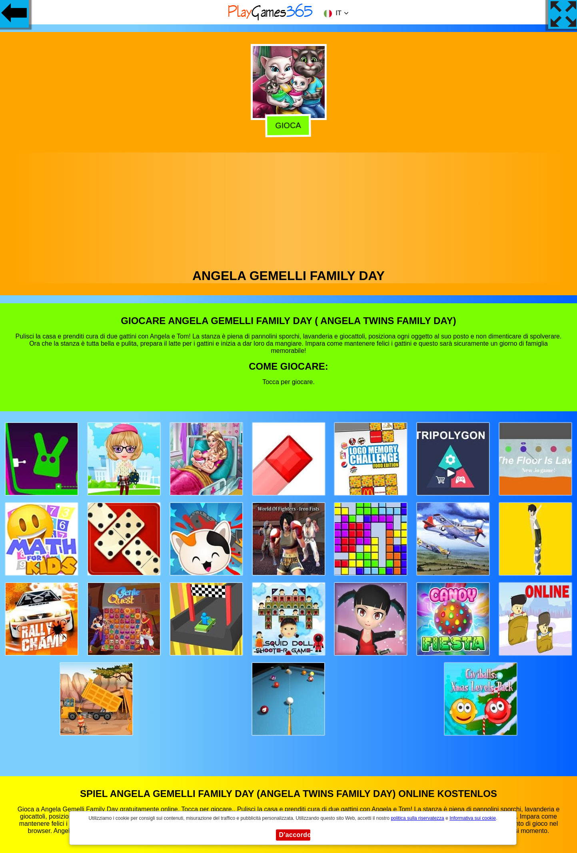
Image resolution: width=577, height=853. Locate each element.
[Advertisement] (289, 208)
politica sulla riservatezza (417, 818)
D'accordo (294, 834)
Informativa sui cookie (472, 818)
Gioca (289, 125)
